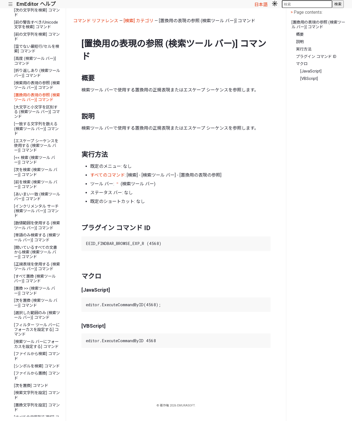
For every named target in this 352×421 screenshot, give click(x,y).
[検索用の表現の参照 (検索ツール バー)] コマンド (37, 85)
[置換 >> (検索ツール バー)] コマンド (34, 290)
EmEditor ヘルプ (36, 4)
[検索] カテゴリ (138, 20)
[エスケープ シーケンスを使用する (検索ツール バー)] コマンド (36, 146)
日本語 (261, 4)
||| (10, 4)
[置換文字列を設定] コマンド (37, 407)
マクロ (301, 64)
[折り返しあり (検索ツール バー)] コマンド (37, 73)
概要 (300, 34)
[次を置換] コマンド (31, 385)
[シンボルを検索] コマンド (37, 366)
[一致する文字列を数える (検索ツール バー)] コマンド (36, 129)
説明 (300, 42)
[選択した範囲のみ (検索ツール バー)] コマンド (37, 315)
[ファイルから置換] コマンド (37, 375)
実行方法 (303, 49)
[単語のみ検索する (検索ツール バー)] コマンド (37, 237)
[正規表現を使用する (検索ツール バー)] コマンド (37, 266)
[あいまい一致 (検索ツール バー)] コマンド (37, 196)
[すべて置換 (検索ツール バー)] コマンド (35, 278)
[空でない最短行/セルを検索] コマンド (36, 49)
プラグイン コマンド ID (316, 56)
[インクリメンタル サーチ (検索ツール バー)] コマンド (36, 211)
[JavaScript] (310, 71)
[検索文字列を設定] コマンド (37, 395)
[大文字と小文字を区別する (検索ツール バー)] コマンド (37, 112)
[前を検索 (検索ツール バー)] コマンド (35, 184)
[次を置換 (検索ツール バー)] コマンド (35, 303)
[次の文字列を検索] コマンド (37, 12)
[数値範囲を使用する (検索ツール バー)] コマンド (37, 225)
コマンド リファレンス (95, 20)
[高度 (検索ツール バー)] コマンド (35, 61)
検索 (338, 4)
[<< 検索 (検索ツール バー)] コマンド (34, 160)
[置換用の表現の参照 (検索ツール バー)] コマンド (37, 97)
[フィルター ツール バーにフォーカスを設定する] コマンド (37, 330)
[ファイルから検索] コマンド (37, 356)
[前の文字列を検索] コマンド (37, 36)
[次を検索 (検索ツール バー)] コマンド (35, 172)
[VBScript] (309, 78)
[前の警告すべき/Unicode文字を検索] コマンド (36, 24)
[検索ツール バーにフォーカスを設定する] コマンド (36, 344)
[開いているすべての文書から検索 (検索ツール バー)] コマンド (35, 252)
